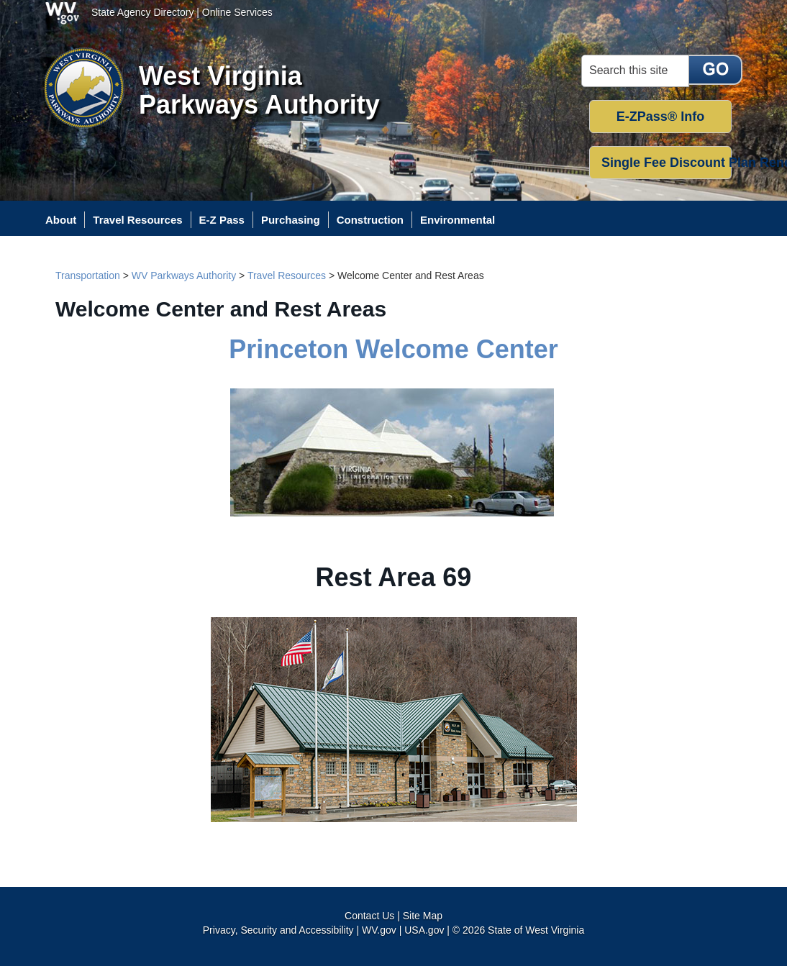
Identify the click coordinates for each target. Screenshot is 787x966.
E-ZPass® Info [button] (660, 116)
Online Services (237, 12)
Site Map (422, 915)
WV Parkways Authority (184, 275)
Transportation (87, 275)
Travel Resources (286, 275)
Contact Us (369, 915)
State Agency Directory (142, 12)
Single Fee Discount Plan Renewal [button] (666, 162)
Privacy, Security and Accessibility (278, 930)
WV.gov (379, 930)
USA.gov (424, 930)
